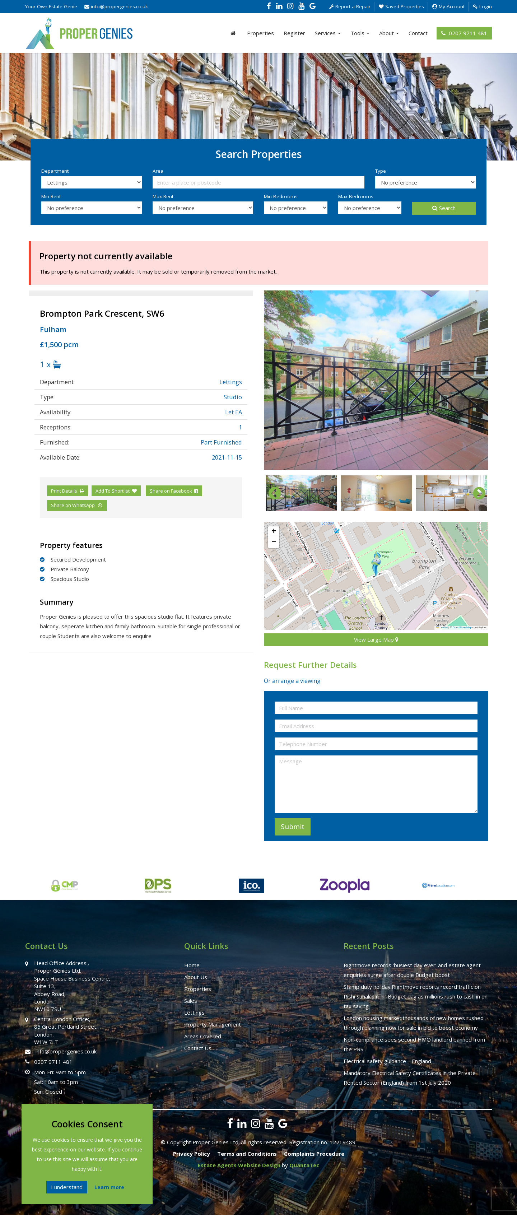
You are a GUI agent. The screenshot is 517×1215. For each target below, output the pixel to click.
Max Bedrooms (355, 196)
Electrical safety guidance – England (387, 1061)
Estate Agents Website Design (239, 1165)
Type (380, 171)
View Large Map (376, 639)
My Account (448, 6)
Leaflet (442, 627)
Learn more (109, 1187)
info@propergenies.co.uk (116, 6)
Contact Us (197, 1048)
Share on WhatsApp (77, 505)
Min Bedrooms (281, 196)
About (389, 33)
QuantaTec (304, 1165)
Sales (190, 1000)
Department (55, 171)
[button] (376, 563)
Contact (418, 33)
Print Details (64, 491)
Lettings (194, 1012)
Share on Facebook (174, 491)
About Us (195, 977)
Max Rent (163, 196)
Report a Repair (350, 6)
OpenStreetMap (462, 627)
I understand (67, 1187)
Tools (359, 33)
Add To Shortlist (113, 491)
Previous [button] (271, 493)
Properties (260, 33)
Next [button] (475, 493)
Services (328, 33)
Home (192, 965)
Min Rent (51, 196)
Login (482, 6)
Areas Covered (202, 1036)
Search (444, 207)
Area (158, 171)
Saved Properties (401, 6)
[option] (376, 380)
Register (294, 33)
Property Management (212, 1024)
